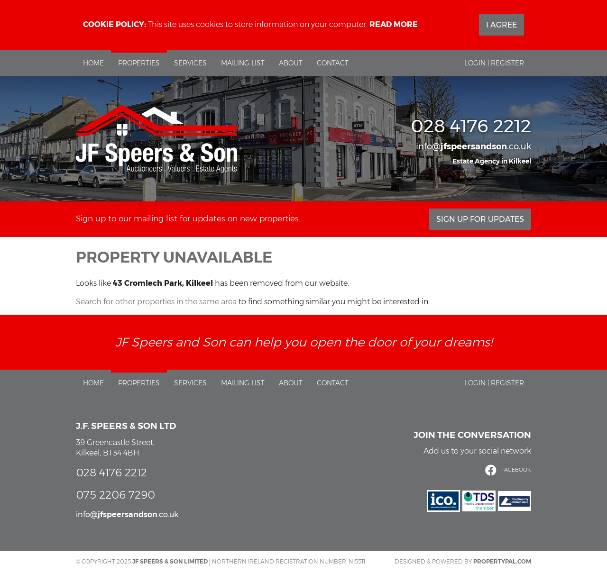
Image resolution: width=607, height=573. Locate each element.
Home (93, 63)
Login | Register (494, 63)
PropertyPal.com (502, 561)
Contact (333, 63)
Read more (393, 24)
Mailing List (243, 63)
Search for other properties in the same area (156, 301)
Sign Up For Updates (480, 219)
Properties (139, 63)
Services (190, 63)
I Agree (501, 24)
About (291, 63)
